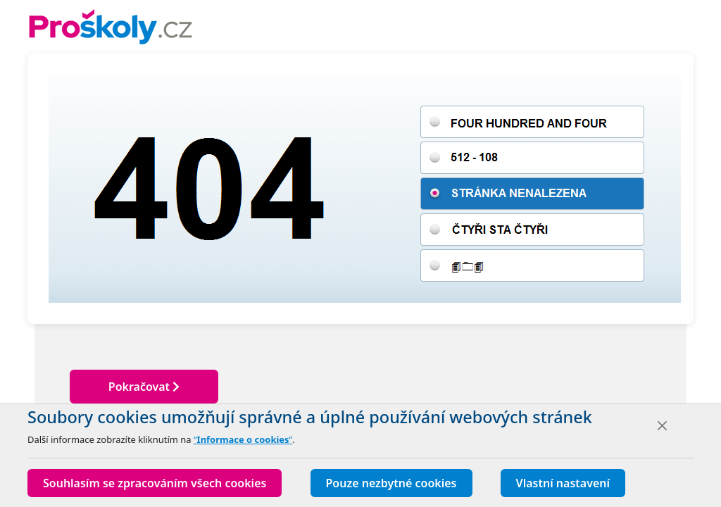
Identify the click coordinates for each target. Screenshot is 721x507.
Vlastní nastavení (563, 483)
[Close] (662, 425)
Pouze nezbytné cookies (391, 483)
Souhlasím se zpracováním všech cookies (154, 483)
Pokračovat (144, 386)
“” (243, 439)
